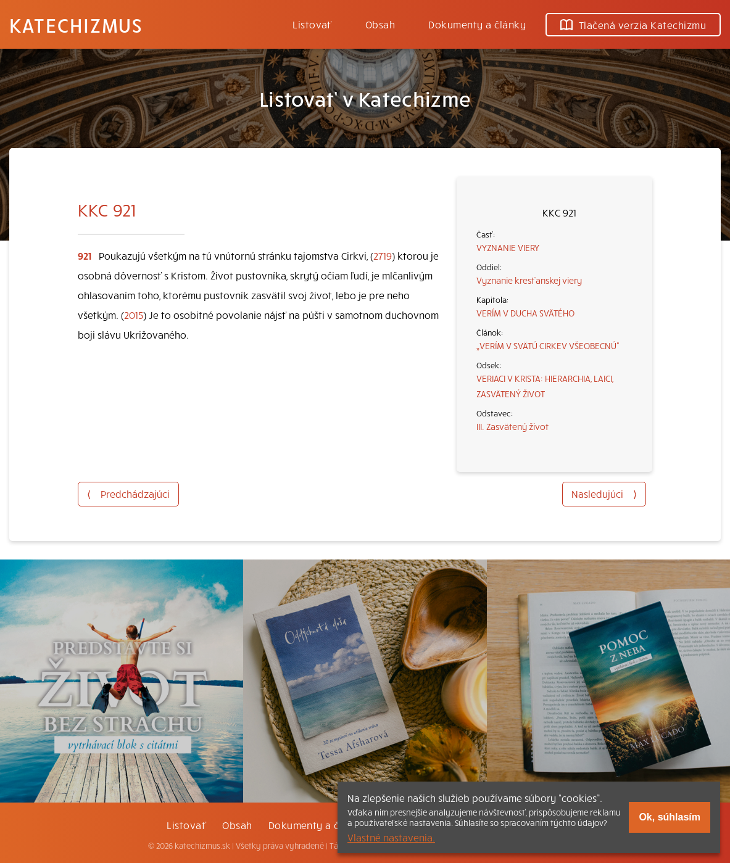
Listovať (312, 24)
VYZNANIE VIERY (507, 247)
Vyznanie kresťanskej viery (529, 280)
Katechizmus (76, 24)
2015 (133, 314)
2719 (382, 255)
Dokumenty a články (477, 24)
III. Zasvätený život (512, 426)
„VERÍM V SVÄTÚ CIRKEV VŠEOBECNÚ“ (548, 345)
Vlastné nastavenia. (391, 837)
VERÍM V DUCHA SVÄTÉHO (525, 312)
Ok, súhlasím (669, 817)
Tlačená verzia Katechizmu (633, 25)
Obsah (380, 24)
